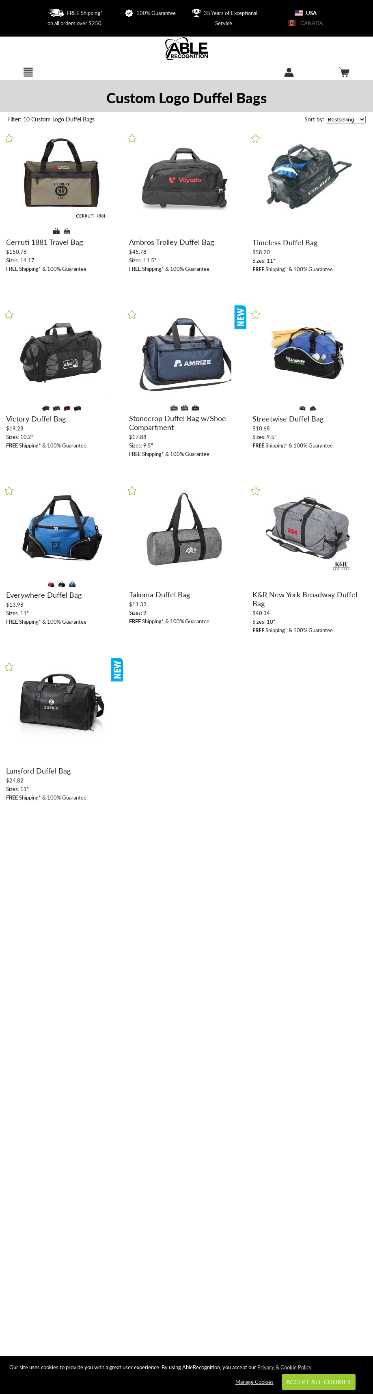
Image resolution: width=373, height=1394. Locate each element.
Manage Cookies (254, 1382)
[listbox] (346, 119)
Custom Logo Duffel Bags (63, 119)
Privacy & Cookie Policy (284, 1367)
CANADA (305, 23)
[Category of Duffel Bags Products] (186, 97)
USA (306, 13)
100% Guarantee (150, 13)
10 (19, 119)
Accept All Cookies (318, 1382)
